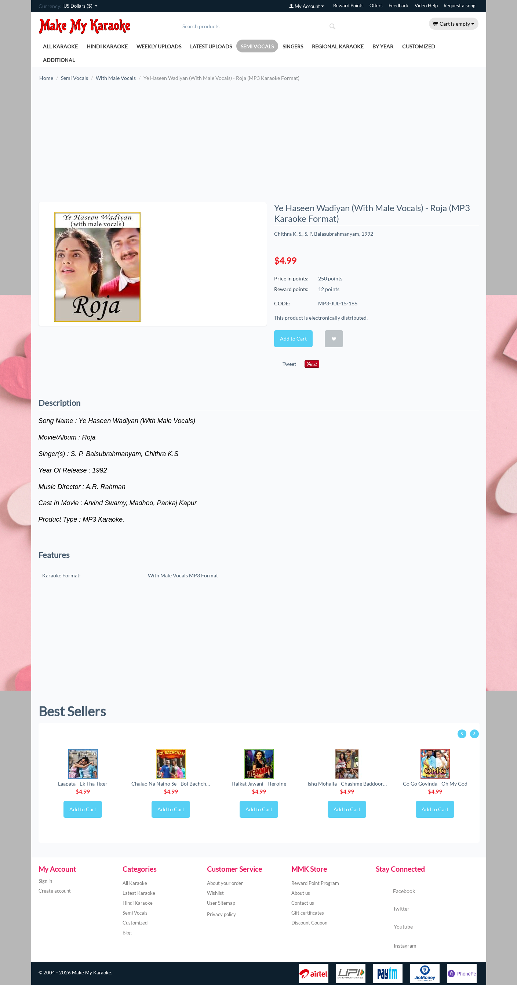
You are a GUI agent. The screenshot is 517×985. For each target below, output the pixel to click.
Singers (293, 46)
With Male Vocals (116, 78)
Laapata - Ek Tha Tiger (83, 783)
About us (300, 893)
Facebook (395, 891)
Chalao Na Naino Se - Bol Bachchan (171, 783)
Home (46, 78)
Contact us (302, 903)
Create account (55, 891)
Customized (418, 46)
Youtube (394, 927)
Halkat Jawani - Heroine (259, 783)
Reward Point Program (315, 883)
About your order (225, 883)
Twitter (392, 909)
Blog (127, 933)
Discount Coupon (309, 923)
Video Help (426, 5)
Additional (59, 60)
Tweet (289, 364)
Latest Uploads (211, 46)
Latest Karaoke (139, 893)
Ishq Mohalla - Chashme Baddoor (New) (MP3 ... (347, 783)
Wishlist (215, 893)
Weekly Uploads (158, 46)
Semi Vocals (257, 46)
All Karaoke (60, 46)
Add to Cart (293, 338)
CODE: (282, 303)
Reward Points (348, 5)
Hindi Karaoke (107, 46)
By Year (382, 46)
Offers (376, 5)
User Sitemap (221, 903)
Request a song (460, 5)
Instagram (396, 946)
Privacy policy (221, 914)
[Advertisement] (259, 145)
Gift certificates (307, 913)
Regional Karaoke (338, 46)
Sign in (45, 881)
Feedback (399, 5)
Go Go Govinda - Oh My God (435, 783)
